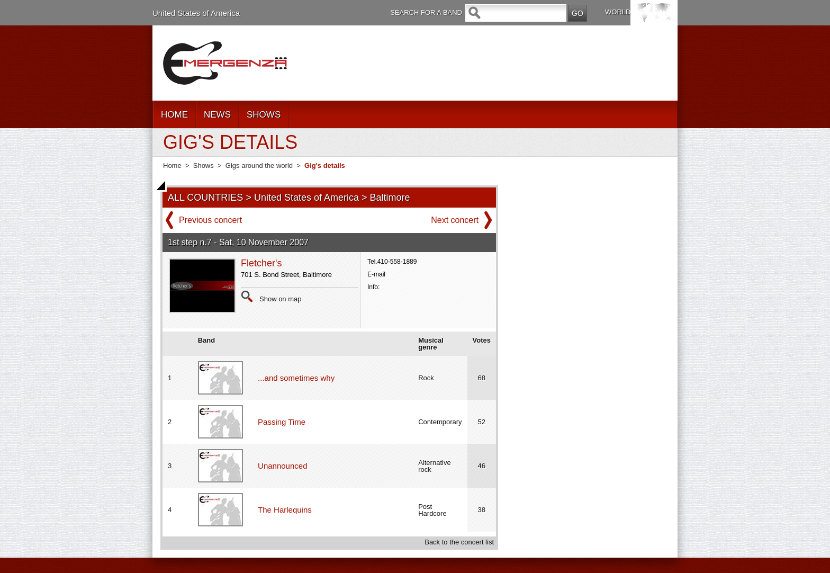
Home (172, 165)
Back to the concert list (459, 542)
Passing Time (281, 421)
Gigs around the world (259, 165)
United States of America (196, 12)
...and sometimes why (296, 377)
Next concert (455, 220)
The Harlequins (285, 509)
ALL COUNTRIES (205, 197)
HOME (174, 115)
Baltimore (390, 197)
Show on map (280, 299)
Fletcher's (261, 263)
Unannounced (282, 465)
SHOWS (264, 115)
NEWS (217, 115)
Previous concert (210, 220)
